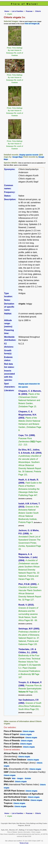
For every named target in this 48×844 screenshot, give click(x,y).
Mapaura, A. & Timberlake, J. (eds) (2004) (28, 557)
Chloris (38, 11)
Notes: (7, 300)
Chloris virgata (28, 731)
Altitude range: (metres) (8, 323)
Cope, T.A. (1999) (26, 435)
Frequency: (9, 192)
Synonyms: (9, 169)
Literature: (9, 390)
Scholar (28, 778)
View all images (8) (32, 24)
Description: (10, 199)
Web (13, 778)
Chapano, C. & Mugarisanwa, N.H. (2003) (27, 414)
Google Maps (17, 157)
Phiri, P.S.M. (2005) (27, 584)
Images (20, 778)
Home (6, 11)
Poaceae (29, 11)
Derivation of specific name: (9, 307)
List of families (17, 11)
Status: (7, 196)
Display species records (28, 155)
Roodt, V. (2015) (26, 605)
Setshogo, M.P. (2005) (28, 629)
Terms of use (24, 843)
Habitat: (8, 313)
